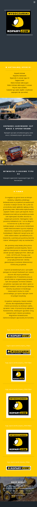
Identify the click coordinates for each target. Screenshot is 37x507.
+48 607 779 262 (25, 491)
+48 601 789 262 (18, 53)
